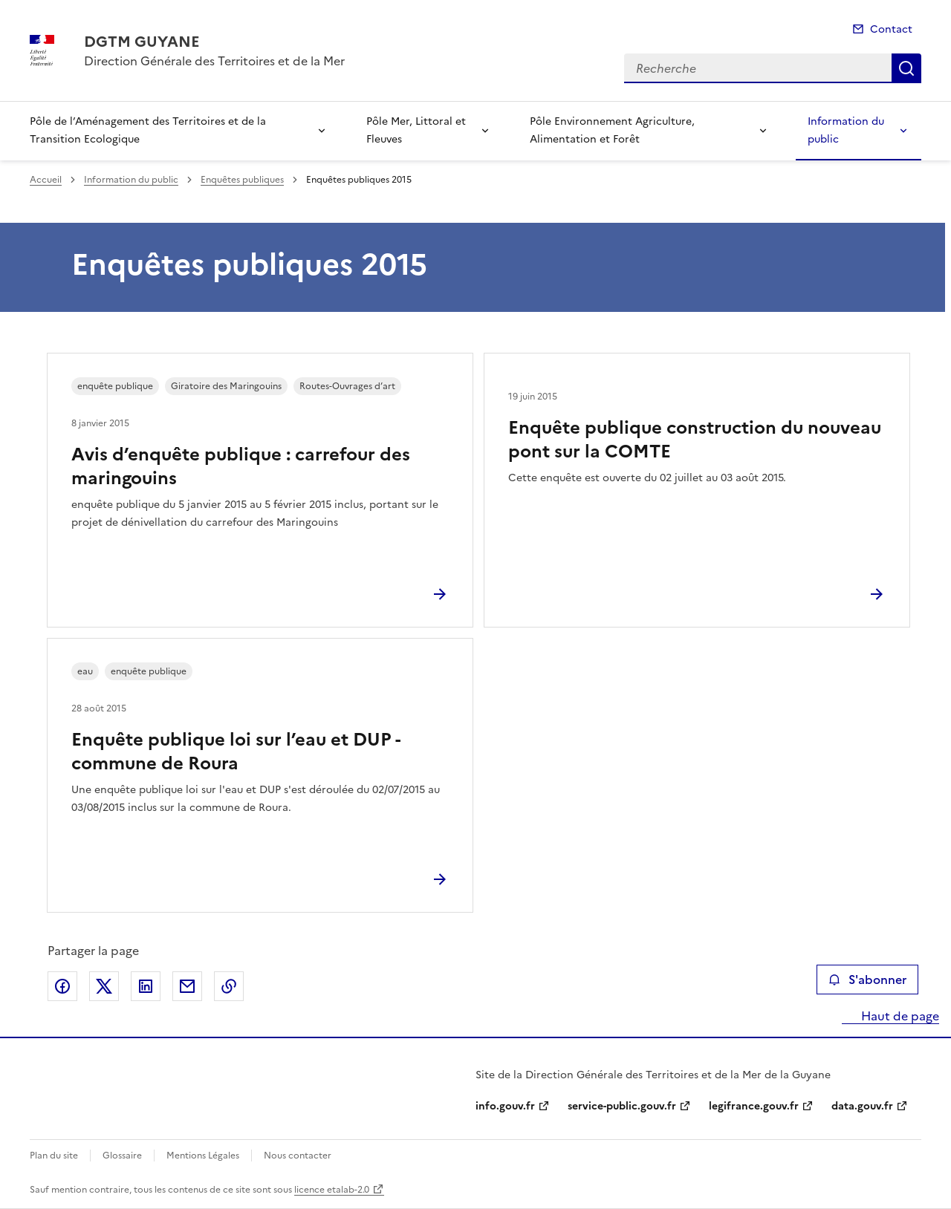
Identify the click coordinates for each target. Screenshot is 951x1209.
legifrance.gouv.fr (754, 1106)
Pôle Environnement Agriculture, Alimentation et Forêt (612, 130)
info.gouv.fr (505, 1106)
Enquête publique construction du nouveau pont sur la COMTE (694, 439)
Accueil (46, 179)
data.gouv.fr (862, 1106)
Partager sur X (104, 986)
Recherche (906, 68)
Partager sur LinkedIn (145, 986)
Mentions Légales (202, 1155)
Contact (891, 29)
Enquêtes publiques (242, 179)
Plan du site (54, 1155)
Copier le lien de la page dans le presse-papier (229, 986)
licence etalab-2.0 (331, 1189)
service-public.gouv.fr (622, 1106)
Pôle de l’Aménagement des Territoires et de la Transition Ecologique (148, 130)
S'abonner (867, 979)
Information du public (846, 130)
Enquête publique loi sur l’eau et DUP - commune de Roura (235, 751)
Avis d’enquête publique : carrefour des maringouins (240, 466)
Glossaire (122, 1155)
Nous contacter (297, 1155)
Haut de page (898, 1016)
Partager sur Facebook (62, 986)
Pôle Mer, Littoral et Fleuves (416, 130)
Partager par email (187, 986)
